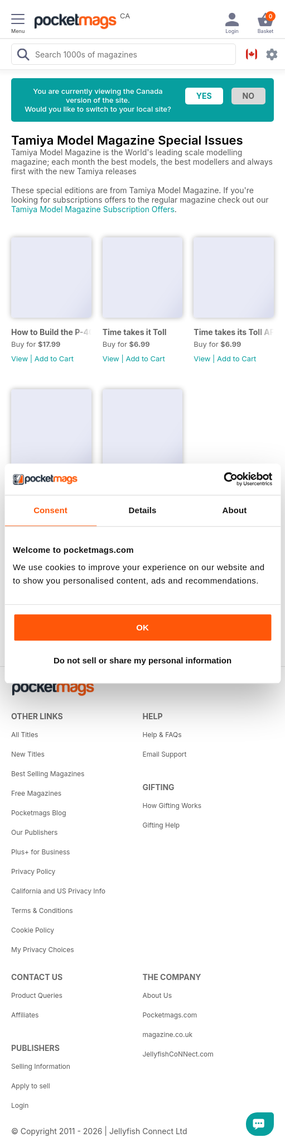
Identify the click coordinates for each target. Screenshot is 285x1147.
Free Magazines (36, 793)
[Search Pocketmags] (23, 56)
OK (142, 627)
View (19, 358)
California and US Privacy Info (58, 891)
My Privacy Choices (42, 949)
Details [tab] (143, 510)
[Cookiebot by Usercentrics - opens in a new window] (223, 479)
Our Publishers (34, 832)
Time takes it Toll (135, 332)
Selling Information (40, 1066)
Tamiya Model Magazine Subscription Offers (93, 209)
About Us (157, 995)
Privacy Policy (33, 871)
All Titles (24, 734)
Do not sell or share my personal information (142, 660)
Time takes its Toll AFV (234, 332)
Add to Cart (54, 358)
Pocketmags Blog (38, 813)
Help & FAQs (162, 734)
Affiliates (24, 1015)
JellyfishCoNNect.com (178, 1054)
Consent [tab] (50, 510)
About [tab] (235, 510)
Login (19, 1105)
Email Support (165, 754)
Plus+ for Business (40, 852)
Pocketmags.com (170, 1015)
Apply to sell (30, 1086)
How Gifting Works (172, 805)
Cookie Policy (32, 930)
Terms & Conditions (42, 910)
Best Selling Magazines (47, 774)
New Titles (28, 754)
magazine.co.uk (168, 1034)
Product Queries (36, 995)
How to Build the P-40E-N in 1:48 (51, 332)
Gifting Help (161, 825)
